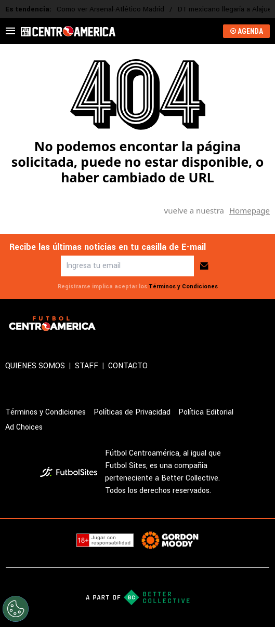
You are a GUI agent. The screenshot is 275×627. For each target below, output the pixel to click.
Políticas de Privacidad (132, 412)
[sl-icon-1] (195, 323)
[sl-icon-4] (263, 323)
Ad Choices (24, 427)
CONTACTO (128, 366)
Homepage (249, 210)
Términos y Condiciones (183, 286)
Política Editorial (205, 412)
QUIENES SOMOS (35, 366)
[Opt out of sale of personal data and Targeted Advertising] (16, 609)
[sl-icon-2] (218, 323)
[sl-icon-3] (240, 323)
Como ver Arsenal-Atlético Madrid (110, 9)
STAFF (86, 366)
